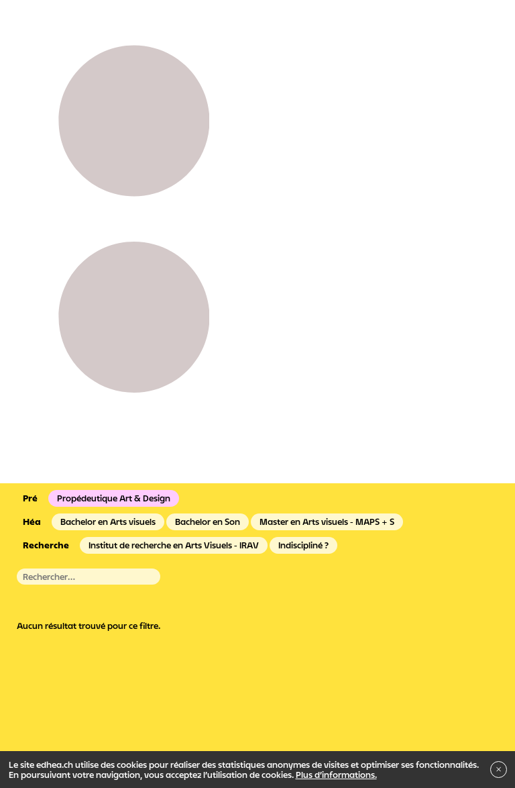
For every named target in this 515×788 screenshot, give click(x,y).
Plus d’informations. (336, 774)
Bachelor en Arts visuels (108, 521)
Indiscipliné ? (303, 545)
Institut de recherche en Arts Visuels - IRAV (174, 545)
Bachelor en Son (207, 521)
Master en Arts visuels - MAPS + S (327, 521)
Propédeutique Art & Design (113, 498)
